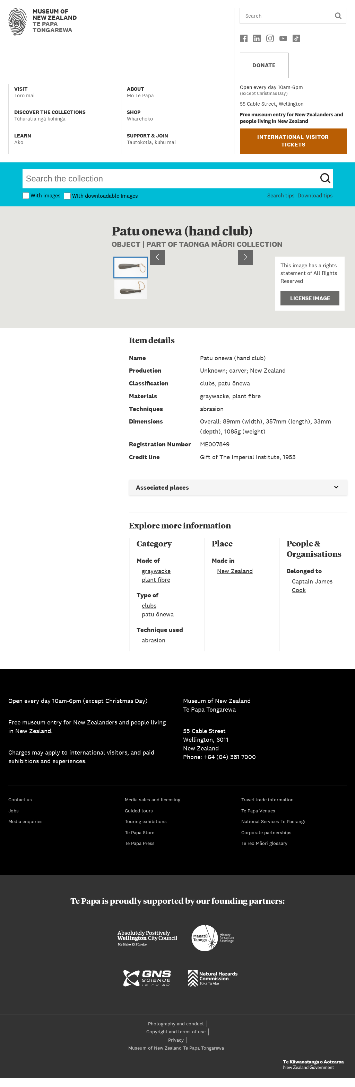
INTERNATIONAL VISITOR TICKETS (293, 140)
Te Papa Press (140, 852)
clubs (149, 614)
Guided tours (139, 820)
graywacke (156, 580)
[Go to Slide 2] (130, 290)
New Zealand (235, 580)
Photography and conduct (176, 1033)
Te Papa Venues (258, 820)
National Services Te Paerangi (273, 830)
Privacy (176, 1049)
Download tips (315, 195)
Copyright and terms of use (176, 1040)
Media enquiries (25, 830)
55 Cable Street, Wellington (271, 103)
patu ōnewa (158, 623)
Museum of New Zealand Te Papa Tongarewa (176, 1057)
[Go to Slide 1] (130, 268)
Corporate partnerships (266, 841)
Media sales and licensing (152, 808)
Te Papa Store (139, 841)
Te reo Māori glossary (264, 852)
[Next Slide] (245, 288)
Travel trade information (267, 808)
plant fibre (156, 588)
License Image (310, 298)
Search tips (281, 195)
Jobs (13, 820)
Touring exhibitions (146, 830)
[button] (201, 288)
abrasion (153, 649)
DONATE (264, 65)
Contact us (20, 808)
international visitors (97, 761)
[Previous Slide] (157, 288)
